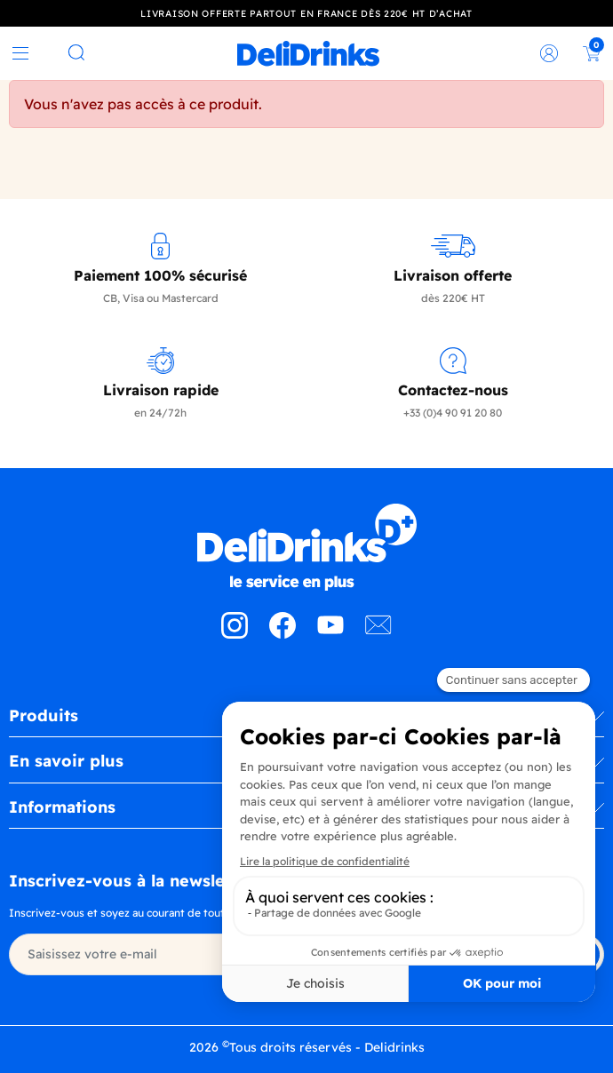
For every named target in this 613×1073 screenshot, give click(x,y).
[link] (309, 53)
